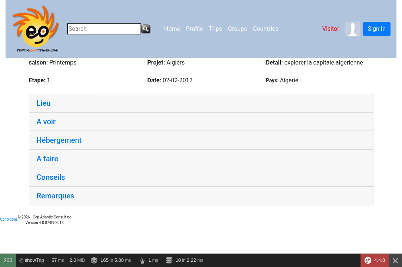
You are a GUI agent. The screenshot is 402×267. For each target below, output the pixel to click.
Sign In (377, 28)
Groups (237, 28)
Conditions (9, 219)
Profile (194, 28)
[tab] (201, 103)
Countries (265, 28)
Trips (215, 28)
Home (172, 28)
